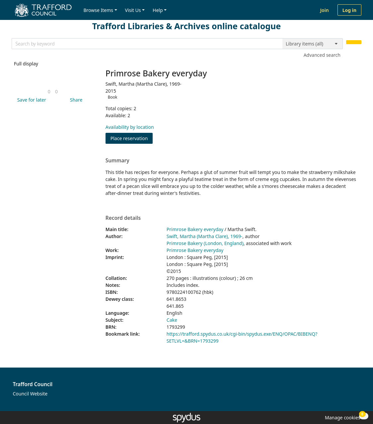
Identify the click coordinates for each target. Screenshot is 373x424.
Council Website (30, 393)
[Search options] (312, 43)
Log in (349, 10)
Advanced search (322, 55)
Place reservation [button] (132, 137)
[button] (30, 99)
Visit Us (133, 10)
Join (324, 10)
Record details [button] (123, 218)
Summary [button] (117, 161)
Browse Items (98, 10)
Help (158, 10)
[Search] (353, 42)
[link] (49, 91)
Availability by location (130, 127)
